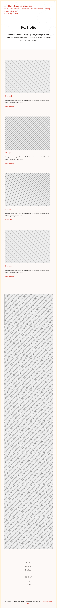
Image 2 (8, 153)
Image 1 (8, 96)
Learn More (9, 106)
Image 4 (8, 266)
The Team (28, 570)
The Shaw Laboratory (20, 5)
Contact (29, 581)
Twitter (28, 585)
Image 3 (8, 209)
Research (28, 566)
